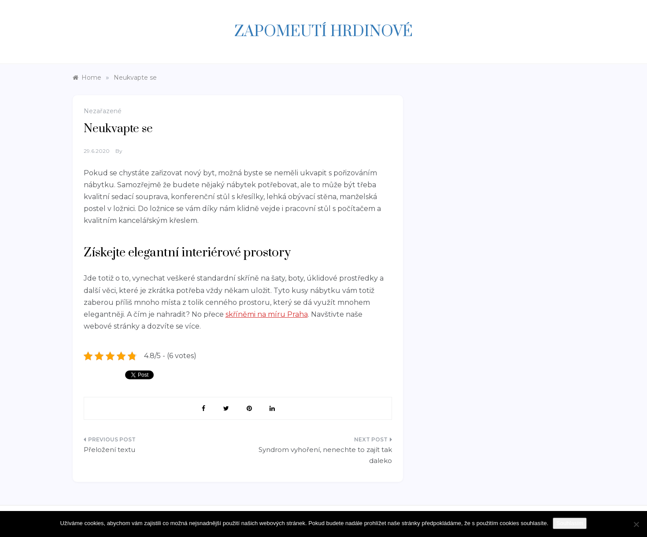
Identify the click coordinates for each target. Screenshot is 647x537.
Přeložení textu (109, 449)
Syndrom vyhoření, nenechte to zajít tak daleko (325, 455)
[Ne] (636, 524)
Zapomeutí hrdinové (323, 31)
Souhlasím (569, 523)
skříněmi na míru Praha (267, 314)
